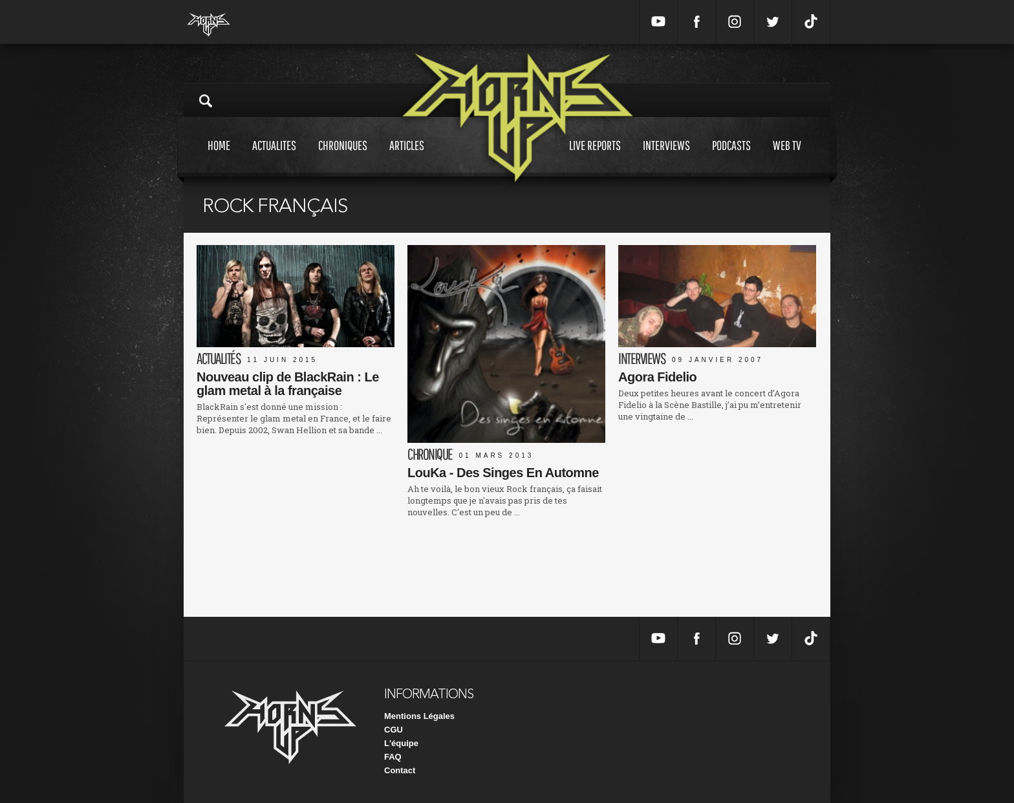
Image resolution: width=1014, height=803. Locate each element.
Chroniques (342, 157)
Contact (399, 770)
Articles (406, 157)
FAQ (393, 757)
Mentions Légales (419, 716)
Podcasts (731, 157)
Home (219, 157)
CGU (393, 729)
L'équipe (401, 743)
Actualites (274, 157)
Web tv (787, 157)
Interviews (666, 157)
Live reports (595, 157)
